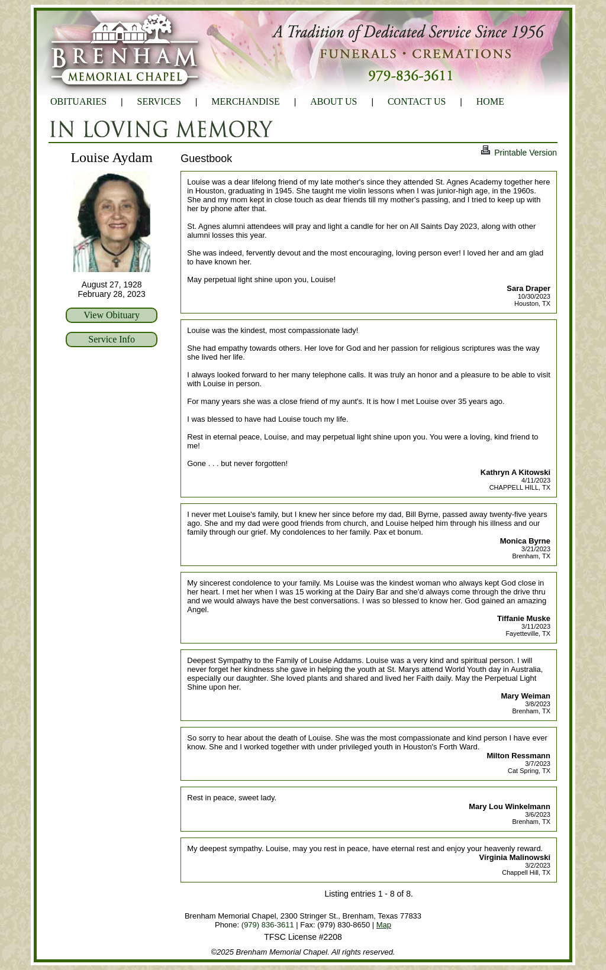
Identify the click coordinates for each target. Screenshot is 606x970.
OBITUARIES (78, 101)
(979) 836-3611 (267, 924)
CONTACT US (417, 101)
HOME (490, 101)
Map (383, 924)
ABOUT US (333, 101)
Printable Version (518, 152)
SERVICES (159, 101)
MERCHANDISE (245, 101)
